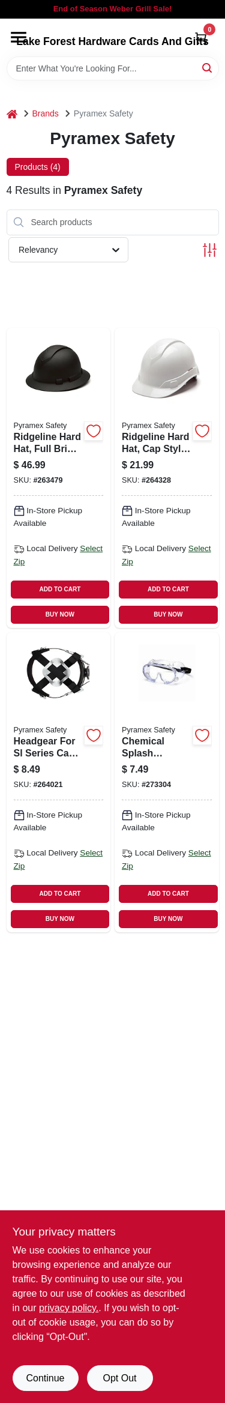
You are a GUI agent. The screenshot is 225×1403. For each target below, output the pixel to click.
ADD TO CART (60, 589)
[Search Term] (113, 68)
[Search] (208, 67)
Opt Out (119, 1378)
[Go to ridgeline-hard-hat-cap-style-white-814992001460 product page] (167, 478)
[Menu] (18, 37)
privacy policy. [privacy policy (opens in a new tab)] (68, 1308)
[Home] (12, 113)
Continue (45, 1378)
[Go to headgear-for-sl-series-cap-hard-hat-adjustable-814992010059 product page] (59, 782)
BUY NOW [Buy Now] (60, 614)
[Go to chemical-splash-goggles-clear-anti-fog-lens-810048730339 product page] (167, 782)
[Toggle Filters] (210, 250)
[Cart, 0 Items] (201, 38)
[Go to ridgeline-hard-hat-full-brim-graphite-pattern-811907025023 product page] (59, 478)
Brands (45, 113)
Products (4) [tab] (38, 167)
